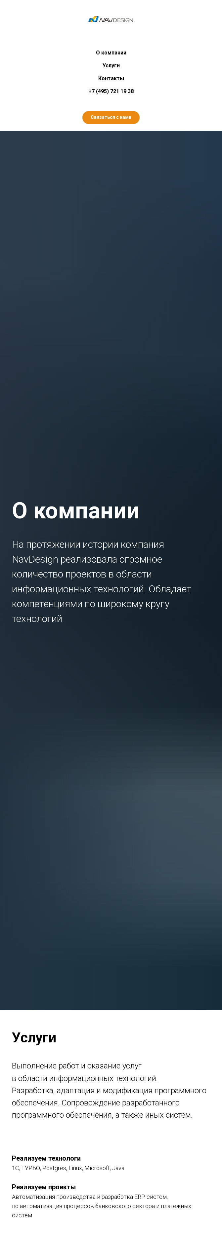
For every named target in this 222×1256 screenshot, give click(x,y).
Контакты (111, 78)
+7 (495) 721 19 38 (111, 91)
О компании (111, 53)
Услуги (111, 65)
